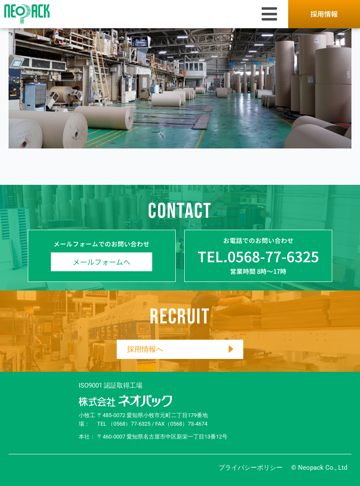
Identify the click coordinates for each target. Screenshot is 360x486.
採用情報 (324, 14)
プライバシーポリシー (250, 467)
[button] (168, 14)
